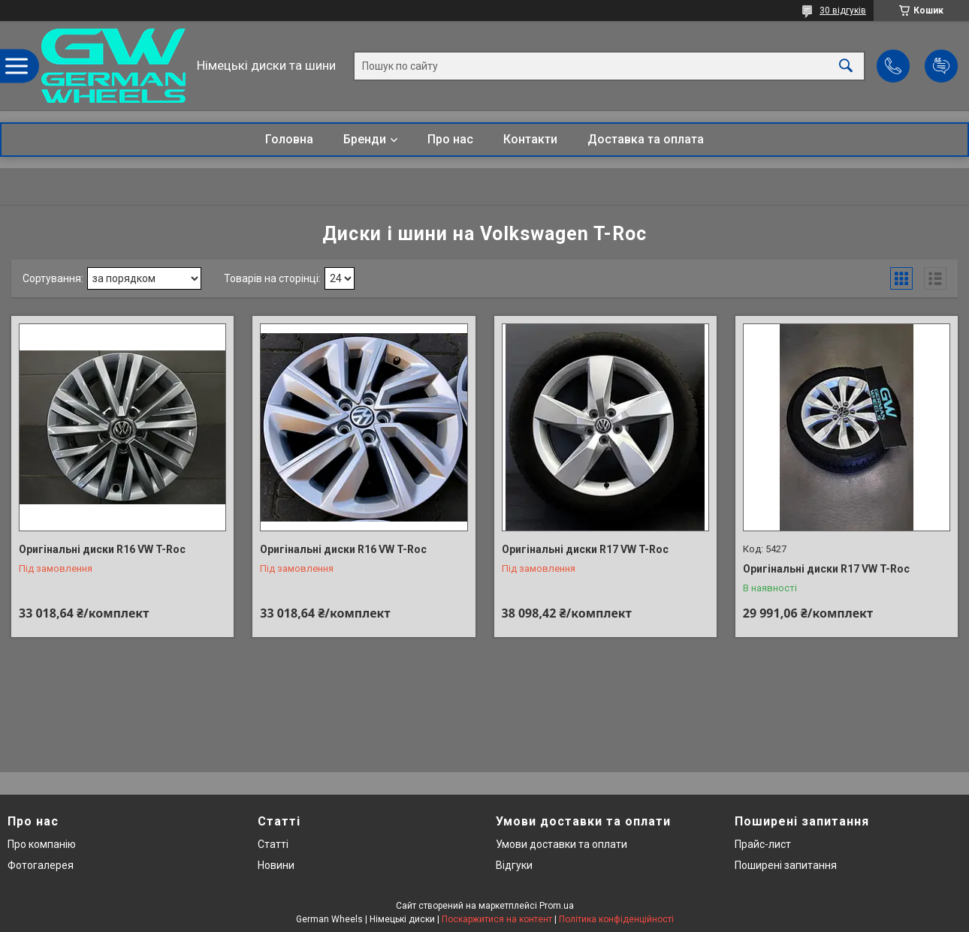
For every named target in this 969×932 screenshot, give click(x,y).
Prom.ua (556, 905)
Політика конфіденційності (616, 919)
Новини (276, 865)
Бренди (364, 139)
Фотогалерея (41, 865)
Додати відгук (941, 66)
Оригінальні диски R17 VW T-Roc (585, 549)
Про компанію (42, 844)
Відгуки (514, 865)
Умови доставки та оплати (561, 844)
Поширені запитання (786, 865)
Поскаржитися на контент (497, 919)
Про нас (450, 139)
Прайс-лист (763, 844)
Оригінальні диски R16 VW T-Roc (102, 549)
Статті (273, 844)
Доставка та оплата (645, 139)
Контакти (530, 139)
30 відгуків (843, 10)
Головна (289, 139)
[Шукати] (846, 66)
